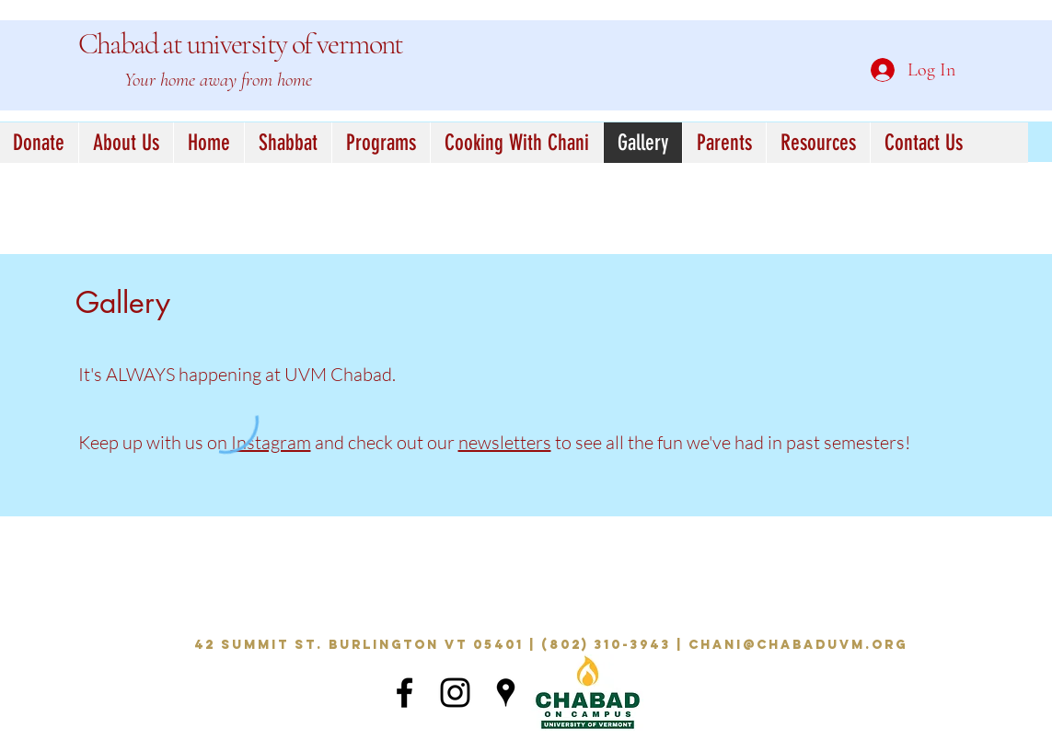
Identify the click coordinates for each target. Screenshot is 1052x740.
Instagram (271, 442)
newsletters (504, 442)
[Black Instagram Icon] (455, 692)
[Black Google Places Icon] (506, 692)
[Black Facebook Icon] (404, 692)
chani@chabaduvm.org (797, 645)
